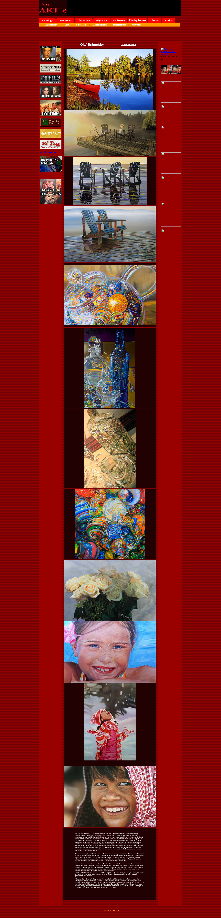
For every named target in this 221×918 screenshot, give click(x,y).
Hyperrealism (51, 25)
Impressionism (119, 25)
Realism (66, 25)
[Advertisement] (110, 34)
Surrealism (81, 25)
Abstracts (136, 25)
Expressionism (100, 25)
